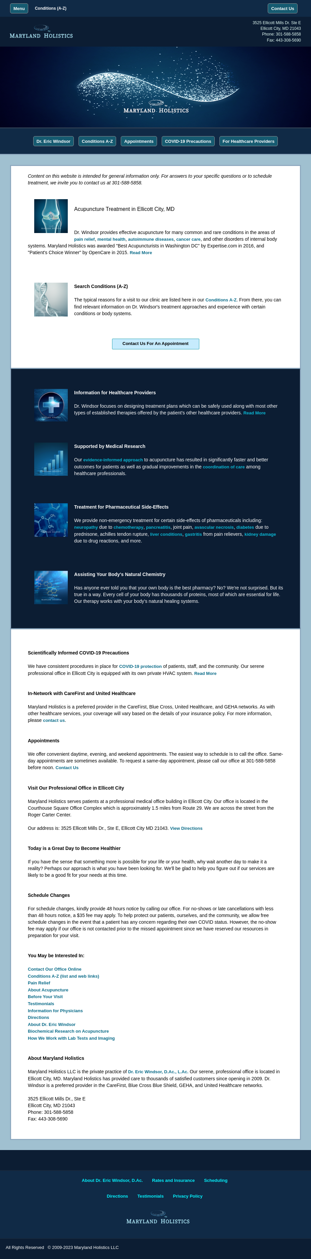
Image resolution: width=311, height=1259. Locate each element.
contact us (54, 720)
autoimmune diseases (151, 239)
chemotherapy (129, 527)
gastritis (193, 534)
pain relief (84, 239)
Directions (38, 1017)
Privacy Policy (188, 1196)
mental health (111, 239)
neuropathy (86, 527)
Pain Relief (39, 982)
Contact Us (67, 767)
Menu (19, 8)
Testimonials (41, 1003)
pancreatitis (158, 527)
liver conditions (166, 534)
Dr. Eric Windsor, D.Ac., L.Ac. (158, 1071)
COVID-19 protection (140, 666)
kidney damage (260, 534)
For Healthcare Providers (249, 141)
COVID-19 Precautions (188, 141)
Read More (141, 252)
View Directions (186, 828)
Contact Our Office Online (55, 969)
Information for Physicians (55, 1010)
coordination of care (224, 466)
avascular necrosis (214, 527)
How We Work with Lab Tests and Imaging (71, 1038)
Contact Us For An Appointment (155, 343)
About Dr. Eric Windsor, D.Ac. (112, 1180)
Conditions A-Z (97, 141)
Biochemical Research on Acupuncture (68, 1031)
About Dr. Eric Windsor (51, 1024)
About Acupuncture (48, 989)
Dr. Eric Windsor (53, 141)
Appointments (138, 141)
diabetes (245, 527)
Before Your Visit (45, 996)
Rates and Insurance (173, 1180)
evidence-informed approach (113, 459)
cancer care (188, 239)
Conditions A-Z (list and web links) (63, 976)
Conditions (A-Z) (50, 8)
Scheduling (215, 1180)
